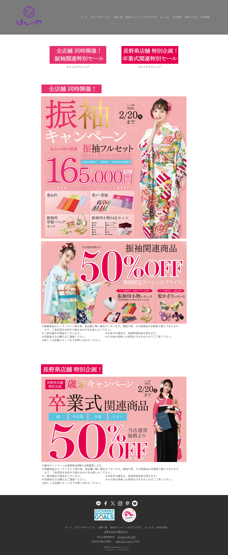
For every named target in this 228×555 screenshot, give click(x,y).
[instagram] (120, 503)
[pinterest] (127, 503)
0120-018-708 (126, 537)
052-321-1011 (124, 541)
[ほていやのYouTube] (135, 503)
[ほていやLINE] (98, 503)
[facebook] (105, 503)
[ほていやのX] (113, 503)
